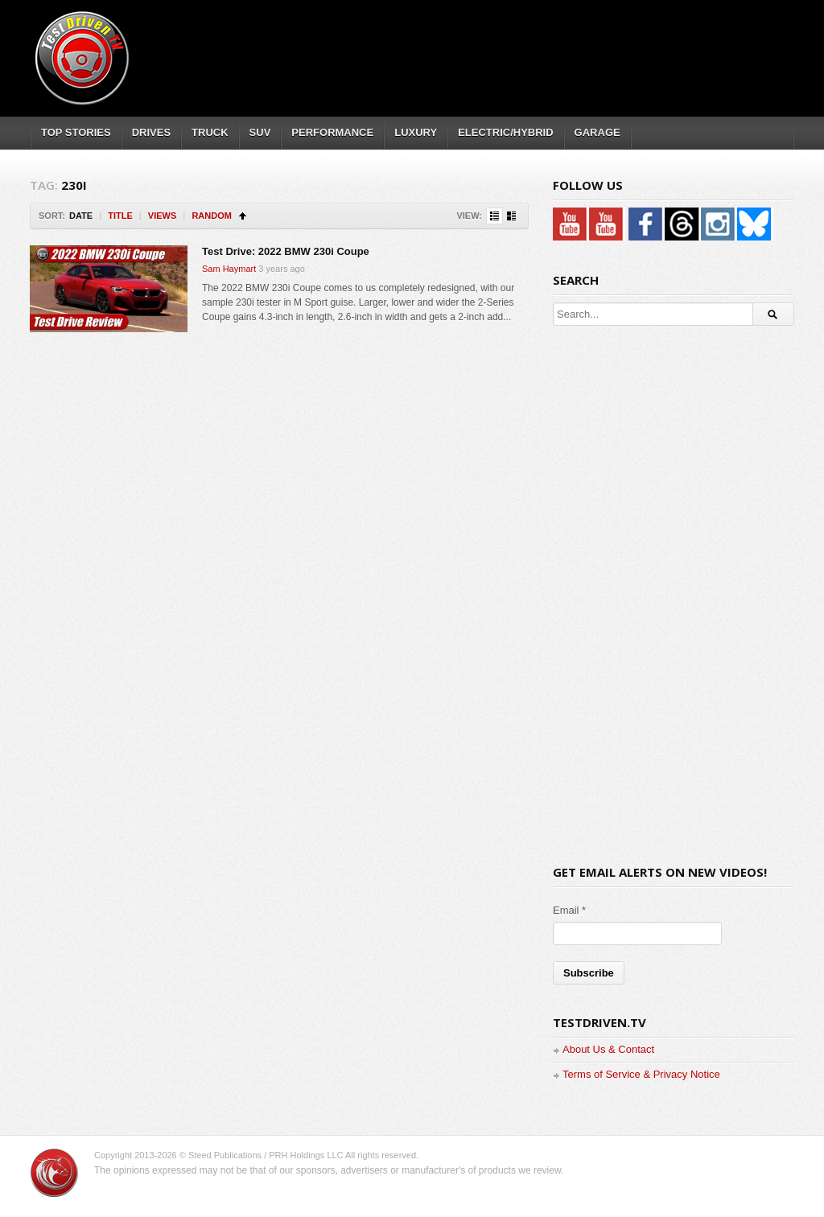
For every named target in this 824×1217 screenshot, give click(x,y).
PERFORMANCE (332, 132)
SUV (260, 132)
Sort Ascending (242, 216)
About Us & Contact (608, 1049)
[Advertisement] (500, 44)
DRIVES (151, 132)
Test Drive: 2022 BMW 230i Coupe (285, 251)
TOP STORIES (76, 132)
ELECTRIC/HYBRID (505, 132)
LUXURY (415, 132)
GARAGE (597, 132)
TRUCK (210, 132)
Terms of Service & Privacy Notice (641, 1074)
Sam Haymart (229, 268)
